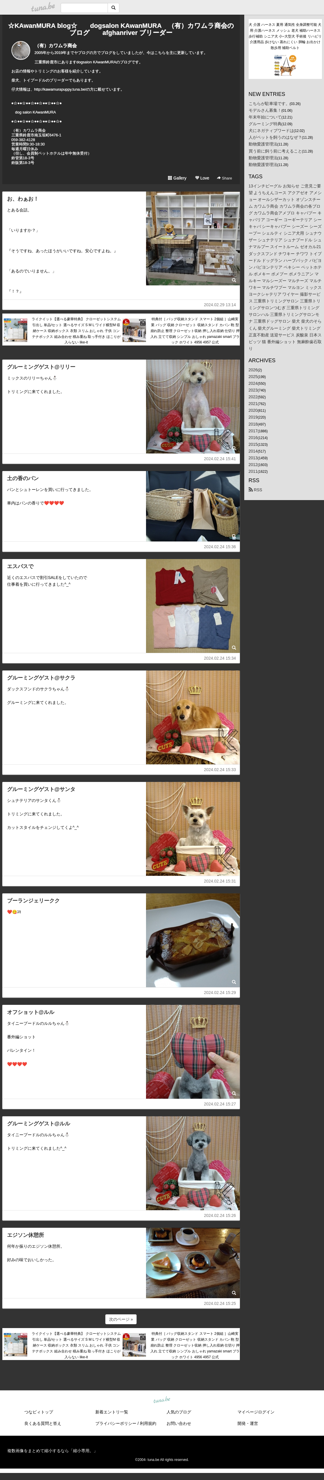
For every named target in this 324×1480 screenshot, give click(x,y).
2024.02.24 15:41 (220, 458)
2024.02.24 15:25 (220, 1303)
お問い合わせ (179, 1423)
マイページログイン (256, 1412)
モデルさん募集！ (265, 110)
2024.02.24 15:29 (220, 992)
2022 (253, 396)
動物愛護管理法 (263, 144)
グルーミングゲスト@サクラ (41, 678)
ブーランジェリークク (33, 901)
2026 (253, 370)
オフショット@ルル (31, 1012)
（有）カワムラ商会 (56, 45)
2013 (253, 457)
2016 (253, 437)
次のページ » (121, 1319)
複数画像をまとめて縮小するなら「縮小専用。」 (52, 1450)
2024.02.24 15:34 (220, 658)
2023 (253, 390)
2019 (253, 417)
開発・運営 (248, 1423)
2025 (253, 376)
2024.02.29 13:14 (220, 304)
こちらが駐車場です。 (269, 103)
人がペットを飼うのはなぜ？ (275, 137)
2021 (253, 403)
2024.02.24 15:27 (220, 1104)
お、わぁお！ (23, 199)
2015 (253, 444)
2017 (253, 431)
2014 (253, 451)
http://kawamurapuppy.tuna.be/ (60, 89)
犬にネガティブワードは (271, 130)
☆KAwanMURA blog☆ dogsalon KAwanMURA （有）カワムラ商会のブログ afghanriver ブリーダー (121, 29)
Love (202, 178)
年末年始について (265, 117)
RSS (255, 489)
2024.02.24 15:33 (220, 769)
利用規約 (148, 1423)
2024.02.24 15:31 (220, 881)
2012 (253, 464)
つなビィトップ (38, 1412)
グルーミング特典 (265, 123)
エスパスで (20, 566)
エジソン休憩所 (25, 1235)
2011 (253, 471)
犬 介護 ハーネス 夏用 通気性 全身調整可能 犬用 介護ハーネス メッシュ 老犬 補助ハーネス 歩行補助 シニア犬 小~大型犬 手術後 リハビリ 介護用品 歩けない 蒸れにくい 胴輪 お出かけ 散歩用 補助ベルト (285, 36)
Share (224, 178)
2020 (253, 410)
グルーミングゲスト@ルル (38, 1124)
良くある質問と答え (42, 1423)
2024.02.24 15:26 (220, 1215)
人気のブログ (179, 1412)
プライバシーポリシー (115, 1423)
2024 (253, 383)
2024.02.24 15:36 (220, 546)
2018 (253, 424)
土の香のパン (23, 478)
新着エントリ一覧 (111, 1412)
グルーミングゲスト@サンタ (41, 789)
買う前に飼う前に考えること (275, 151)
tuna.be (162, 1400)
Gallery (177, 178)
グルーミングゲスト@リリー (41, 367)
